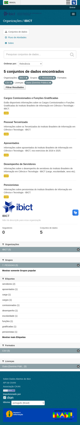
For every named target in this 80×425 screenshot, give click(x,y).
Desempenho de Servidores (20, 164)
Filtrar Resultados (15, 87)
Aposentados (11, 143)
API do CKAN (9, 382)
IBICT (28, 21)
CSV (6, 113)
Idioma (6, 402)
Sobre (9, 43)
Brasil (12, 2)
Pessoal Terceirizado (16, 122)
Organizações (12, 21)
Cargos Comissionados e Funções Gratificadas (31, 98)
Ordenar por (10, 63)
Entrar (72, 7)
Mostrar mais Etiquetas (14, 337)
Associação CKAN (11, 386)
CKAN (8, 397)
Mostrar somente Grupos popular (19, 270)
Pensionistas (11, 185)
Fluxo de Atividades (15, 37)
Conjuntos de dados (16, 32)
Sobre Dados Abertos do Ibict (17, 379)
